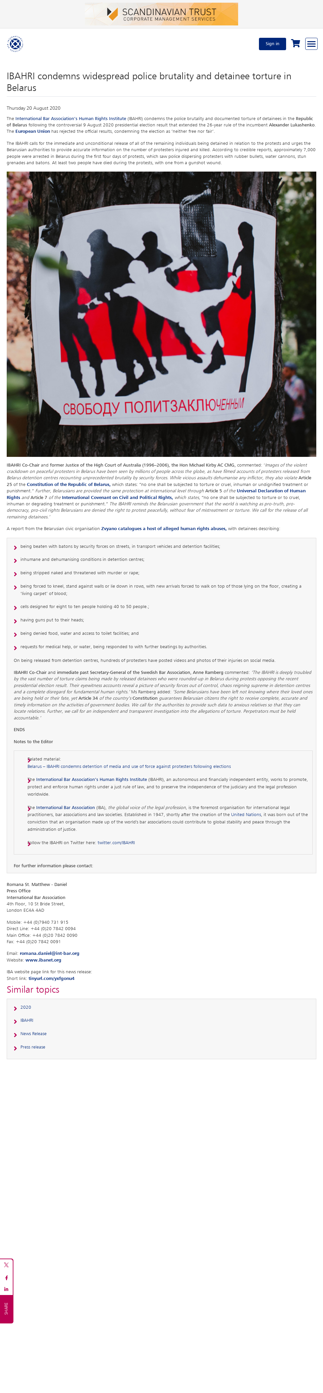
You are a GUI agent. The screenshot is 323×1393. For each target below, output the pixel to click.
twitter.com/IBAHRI (116, 842)
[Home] (15, 43)
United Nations (246, 814)
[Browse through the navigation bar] (311, 44)
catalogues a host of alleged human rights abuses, (172, 528)
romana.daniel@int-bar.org (49, 953)
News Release (33, 1033)
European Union (32, 131)
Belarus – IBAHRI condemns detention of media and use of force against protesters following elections (129, 766)
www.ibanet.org (43, 960)
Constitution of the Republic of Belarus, (69, 484)
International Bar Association (65, 807)
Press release (32, 1047)
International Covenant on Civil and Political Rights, (118, 497)
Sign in (272, 43)
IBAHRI (26, 1020)
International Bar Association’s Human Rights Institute (70, 118)
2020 (25, 1007)
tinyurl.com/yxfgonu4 (51, 978)
